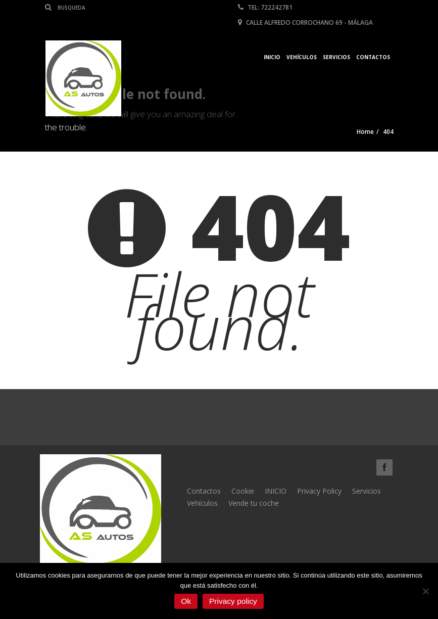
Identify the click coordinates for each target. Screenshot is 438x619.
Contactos (373, 57)
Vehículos (301, 57)
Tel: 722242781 (265, 7)
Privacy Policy (319, 491)
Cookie (242, 491)
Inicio (272, 57)
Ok (186, 601)
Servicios (336, 57)
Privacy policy (233, 601)
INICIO (275, 491)
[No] (425, 591)
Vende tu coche (253, 503)
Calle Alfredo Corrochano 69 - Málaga (305, 22)
